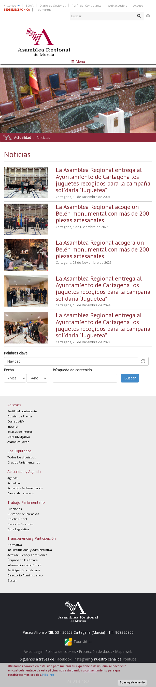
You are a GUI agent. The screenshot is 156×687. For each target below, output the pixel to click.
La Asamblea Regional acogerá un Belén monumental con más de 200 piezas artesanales (102, 249)
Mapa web (123, 651)
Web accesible (117, 5)
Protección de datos (95, 651)
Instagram (82, 659)
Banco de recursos (20, 493)
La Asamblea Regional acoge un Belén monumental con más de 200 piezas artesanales (102, 213)
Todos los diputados (21, 457)
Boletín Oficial (17, 519)
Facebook (63, 659)
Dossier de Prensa (19, 416)
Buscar (130, 378)
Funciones (14, 509)
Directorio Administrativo (25, 575)
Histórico (12, 5)
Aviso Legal (33, 651)
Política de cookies (60, 651)
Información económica (24, 565)
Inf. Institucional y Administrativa (29, 550)
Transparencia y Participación (31, 538)
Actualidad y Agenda (24, 471)
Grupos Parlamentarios (23, 462)
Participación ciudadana (23, 570)
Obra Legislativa (18, 529)
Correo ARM (15, 421)
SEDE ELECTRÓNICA (17, 9)
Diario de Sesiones (53, 5)
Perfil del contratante (22, 411)
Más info (48, 675)
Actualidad (22, 137)
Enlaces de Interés (19, 431)
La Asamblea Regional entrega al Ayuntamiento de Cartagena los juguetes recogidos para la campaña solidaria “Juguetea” (103, 180)
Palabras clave (15, 353)
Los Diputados (19, 450)
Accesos (14, 404)
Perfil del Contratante (87, 5)
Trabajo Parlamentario (26, 502)
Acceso (138, 5)
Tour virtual (44, 9)
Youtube (129, 659)
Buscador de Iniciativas (23, 514)
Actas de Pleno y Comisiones (27, 555)
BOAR (30, 5)
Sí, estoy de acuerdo (132, 682)
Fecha (9, 369)
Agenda (12, 478)
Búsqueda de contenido (72, 369)
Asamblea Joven (18, 442)
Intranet (12, 426)
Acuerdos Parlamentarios (24, 488)
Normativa (14, 545)
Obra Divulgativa (18, 437)
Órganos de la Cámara (22, 560)
